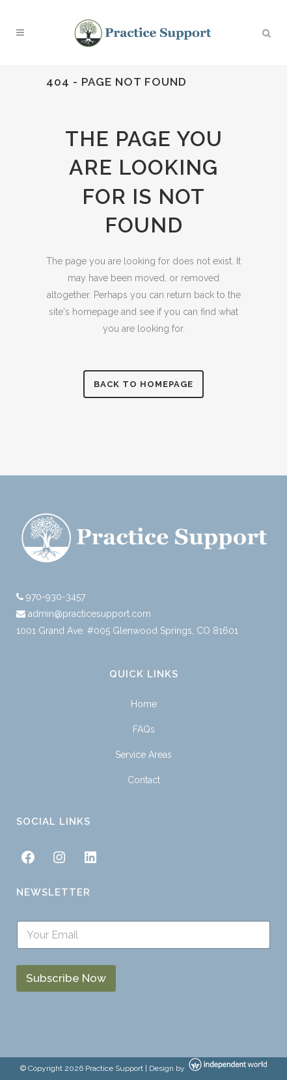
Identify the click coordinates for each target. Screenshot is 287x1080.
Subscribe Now (66, 978)
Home (144, 704)
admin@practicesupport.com (89, 614)
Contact (144, 780)
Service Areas (143, 754)
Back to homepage (143, 384)
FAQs (144, 729)
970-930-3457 (54, 597)
